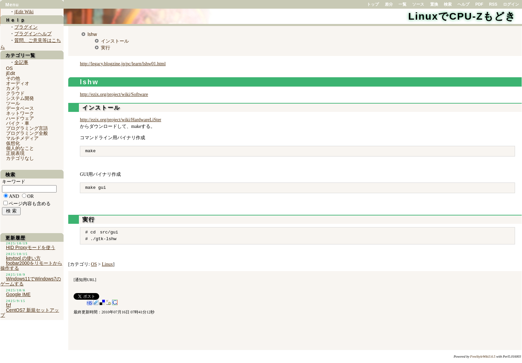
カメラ (13, 88)
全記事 (21, 62)
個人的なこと (20, 148)
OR (30, 196)
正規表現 (15, 153)
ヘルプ (463, 4)
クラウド (15, 93)
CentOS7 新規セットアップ (29, 312)
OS (94, 264)
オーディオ (17, 83)
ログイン (511, 4)
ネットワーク (20, 113)
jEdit (10, 73)
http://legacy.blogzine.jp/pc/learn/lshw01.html (123, 63)
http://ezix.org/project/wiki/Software (114, 94)
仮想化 (13, 143)
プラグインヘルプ (33, 33)
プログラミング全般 (27, 133)
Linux (107, 264)
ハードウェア (20, 118)
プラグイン (26, 27)
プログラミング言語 (27, 128)
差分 (389, 4)
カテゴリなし (20, 158)
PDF (479, 4)
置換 (434, 4)
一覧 (402, 4)
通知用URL (85, 279)
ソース (418, 4)
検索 (448, 4)
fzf (8, 305)
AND (14, 196)
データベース (20, 108)
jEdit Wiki (24, 11)
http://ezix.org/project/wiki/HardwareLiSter (120, 119)
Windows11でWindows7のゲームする (30, 281)
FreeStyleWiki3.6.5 (482, 356)
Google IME (18, 294)
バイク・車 (17, 123)
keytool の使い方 (23, 258)
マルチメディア (22, 138)
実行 (105, 47)
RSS (493, 4)
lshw (92, 34)
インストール (115, 41)
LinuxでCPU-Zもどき (462, 16)
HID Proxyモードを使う (30, 247)
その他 (13, 78)
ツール (13, 103)
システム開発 (20, 98)
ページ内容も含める (30, 203)
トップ (373, 4)
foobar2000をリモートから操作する (31, 265)
